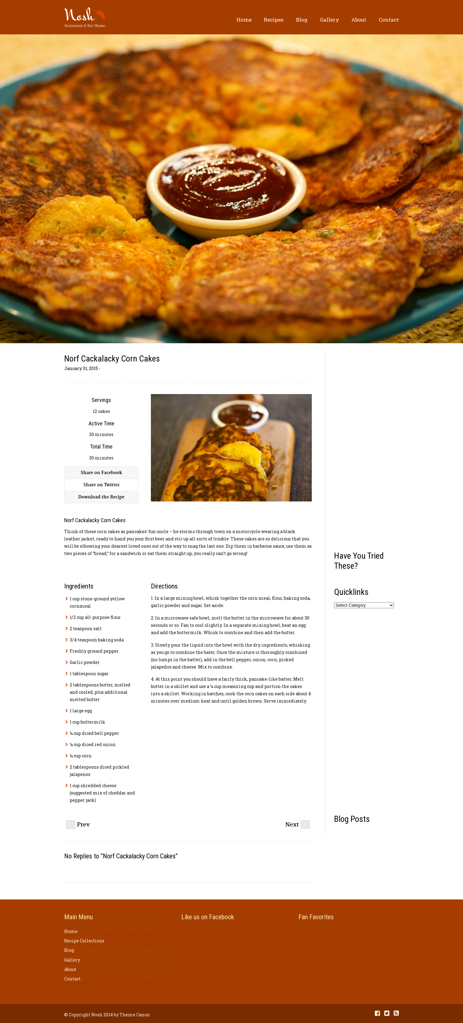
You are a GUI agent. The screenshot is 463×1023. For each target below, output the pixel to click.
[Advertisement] (366, 448)
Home (244, 19)
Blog (302, 19)
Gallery (329, 19)
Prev (78, 824)
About (358, 19)
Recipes (274, 19)
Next (297, 824)
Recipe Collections (84, 941)
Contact (389, 19)
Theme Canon (135, 1015)
